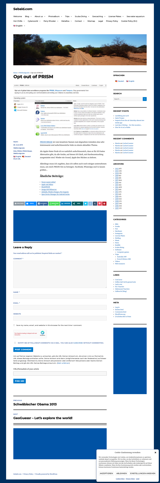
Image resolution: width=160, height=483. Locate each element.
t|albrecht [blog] (121, 291)
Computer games (123, 252)
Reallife (117, 245)
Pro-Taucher (119, 287)
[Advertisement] (60, 226)
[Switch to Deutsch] (119, 81)
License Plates (114, 16)
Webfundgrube (24, 73)
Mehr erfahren (63, 363)
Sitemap (91, 21)
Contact (78, 21)
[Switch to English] (130, 81)
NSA (14, 151)
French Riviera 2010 (124, 259)
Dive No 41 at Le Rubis (122, 127)
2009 (117, 199)
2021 (116, 171)
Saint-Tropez (119, 118)
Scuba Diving (81, 16)
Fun (116, 229)
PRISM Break (27, 151)
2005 (117, 208)
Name (16, 292)
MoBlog (118, 238)
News (117, 243)
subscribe (78, 343)
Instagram (118, 233)
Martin (15, 142)
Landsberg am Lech (122, 116)
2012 (116, 192)
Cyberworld (33, 21)
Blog (27, 16)
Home (15, 73)
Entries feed (119, 310)
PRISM (19, 151)
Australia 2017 (122, 257)
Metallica (65, 21)
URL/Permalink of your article (26, 369)
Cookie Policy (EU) (129, 21)
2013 (116, 190)
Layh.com (118, 284)
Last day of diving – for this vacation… (128, 125)
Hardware (118, 231)
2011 (116, 194)
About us (39, 16)
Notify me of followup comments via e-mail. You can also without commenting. (58, 343)
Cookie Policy (120, 479)
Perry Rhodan (50, 21)
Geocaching (97, 16)
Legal (137, 479)
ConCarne (118, 280)
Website (17, 314)
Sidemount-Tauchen (122, 289)
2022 (117, 169)
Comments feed (120, 312)
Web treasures (120, 264)
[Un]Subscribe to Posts (123, 317)
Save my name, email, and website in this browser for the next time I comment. (49, 325)
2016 (116, 183)
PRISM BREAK (46, 142)
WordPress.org (120, 314)
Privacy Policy (130, 479)
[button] (155, 452)
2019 (116, 176)
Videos (117, 261)
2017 (116, 180)
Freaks (117, 226)
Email (16, 303)
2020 (117, 173)
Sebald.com (22, 9)
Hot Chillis (17, 21)
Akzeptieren (106, 473)
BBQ (116, 224)
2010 (116, 197)
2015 (116, 185)
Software (118, 250)
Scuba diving (119, 247)
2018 (116, 178)
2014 (116, 187)
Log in (117, 307)
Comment (18, 259)
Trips (67, 16)
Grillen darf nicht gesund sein (125, 282)
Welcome (17, 16)
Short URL (17, 159)
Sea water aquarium (136, 16)
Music (117, 240)
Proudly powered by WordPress (46, 474)
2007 (117, 203)
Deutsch (28, 156)
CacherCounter (128, 143)
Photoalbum (54, 16)
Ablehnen (121, 473)
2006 (117, 206)
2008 (117, 201)
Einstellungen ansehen (142, 473)
